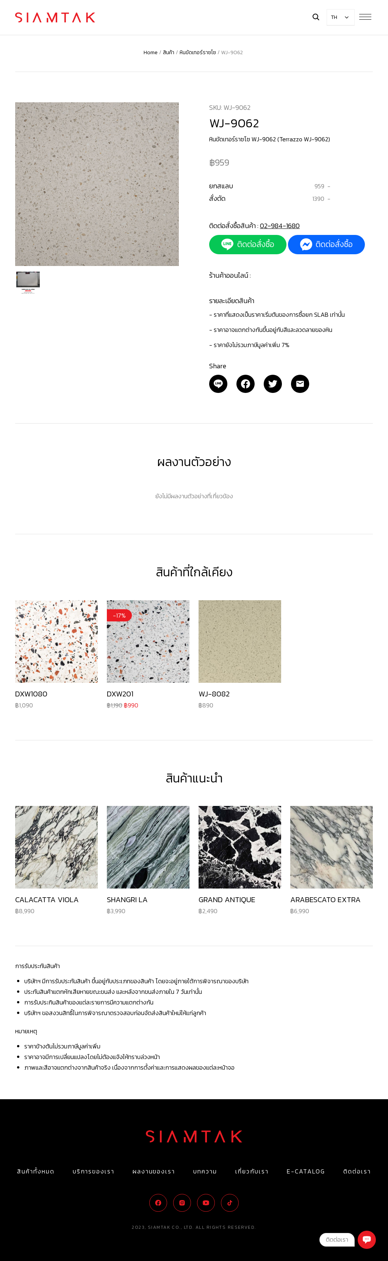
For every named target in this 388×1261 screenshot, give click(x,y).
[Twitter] (273, 384)
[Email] (218, 384)
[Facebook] (245, 384)
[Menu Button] (365, 16)
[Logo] (55, 17)
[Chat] (367, 1240)
